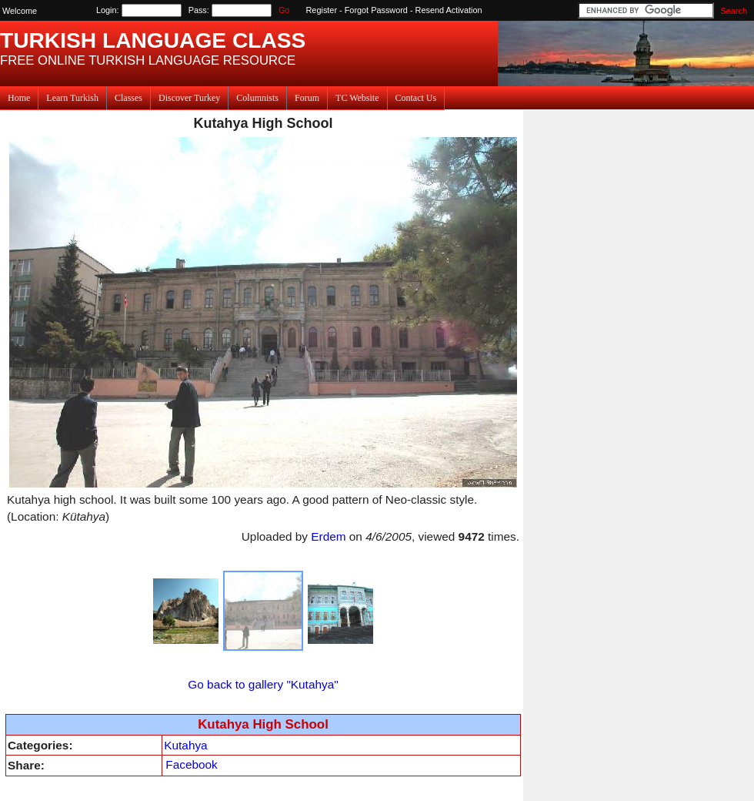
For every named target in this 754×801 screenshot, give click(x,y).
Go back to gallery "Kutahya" (263, 684)
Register (322, 10)
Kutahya (185, 745)
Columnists (257, 97)
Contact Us (416, 97)
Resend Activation (448, 10)
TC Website (357, 97)
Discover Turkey (189, 97)
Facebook (191, 764)
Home (19, 97)
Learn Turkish (72, 97)
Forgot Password (376, 10)
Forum (307, 97)
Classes (128, 97)
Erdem (328, 536)
